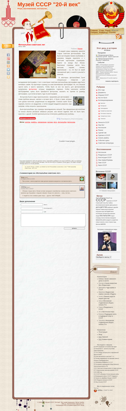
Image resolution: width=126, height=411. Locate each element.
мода (97, 215)
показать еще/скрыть (111, 81)
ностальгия (104, 215)
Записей (103, 337)
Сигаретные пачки (105, 116)
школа (102, 224)
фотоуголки (33, 89)
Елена (101, 279)
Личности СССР (103, 122)
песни (103, 218)
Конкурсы (103, 32)
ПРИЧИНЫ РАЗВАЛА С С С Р (103, 362)
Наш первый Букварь (105, 160)
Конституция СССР (104, 157)
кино (112, 211)
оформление (42, 122)
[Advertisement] (34, 141)
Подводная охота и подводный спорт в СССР (107, 316)
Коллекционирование (105, 100)
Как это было (102, 98)
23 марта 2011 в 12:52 (28, 179)
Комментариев (105, 339)
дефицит (110, 207)
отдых (112, 215)
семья (98, 222)
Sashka (81, 402)
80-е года (101, 90)
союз (106, 222)
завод (103, 209)
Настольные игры (108, 312)
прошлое (99, 220)
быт (107, 203)
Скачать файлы (103, 138)
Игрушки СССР (103, 95)
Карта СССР (102, 165)
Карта (107, 30)
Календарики (104, 108)
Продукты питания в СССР (104, 380)
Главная (94, 30)
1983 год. (99, 372)
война (110, 203)
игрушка (111, 209)
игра (106, 209)
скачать (102, 222)
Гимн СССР (102, 163)
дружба (115, 207)
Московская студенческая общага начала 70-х (106, 303)
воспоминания (100, 205)
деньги (115, 205)
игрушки (98, 211)
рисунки (50, 122)
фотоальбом (62, 122)
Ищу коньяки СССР (101, 382)
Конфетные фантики (106, 111)
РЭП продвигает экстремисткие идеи (106, 346)
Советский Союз (101, 203)
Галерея (94, 32)
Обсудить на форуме (27, 118)
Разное (80, 49)
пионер (107, 218)
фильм (98, 224)
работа (104, 220)
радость (109, 220)
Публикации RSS (61, 405)
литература (106, 213)
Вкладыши (103, 105)
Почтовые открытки (106, 113)
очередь (98, 218)
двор (111, 205)
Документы (102, 92)
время (107, 205)
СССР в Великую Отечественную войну (107, 374)
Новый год (109, 198)
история (107, 211)
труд (114, 222)
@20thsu (99, 390)
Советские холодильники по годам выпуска (109, 368)
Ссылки (112, 32)
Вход (100, 334)
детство (103, 207)
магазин (112, 213)
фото (55, 122)
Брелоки (103, 103)
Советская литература (106, 143)
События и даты (103, 140)
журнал (98, 209)
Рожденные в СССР (105, 155)
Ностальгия (102, 127)
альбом (27, 122)
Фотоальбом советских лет (31, 45)
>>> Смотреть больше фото (107, 190)
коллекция (99, 213)
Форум (115, 30)
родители (115, 220)
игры (102, 211)
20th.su (64, 404)
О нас (101, 30)
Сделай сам (102, 133)
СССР (101, 200)
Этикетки (103, 118)
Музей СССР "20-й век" (48, 4)
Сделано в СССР (104, 135)
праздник (113, 218)
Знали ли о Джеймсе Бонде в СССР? (106, 378)
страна (111, 222)
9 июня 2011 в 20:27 (27, 189)
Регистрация (103, 332)
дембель (34, 122)
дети (98, 207)
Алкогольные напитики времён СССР (107, 370)
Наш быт (101, 125)
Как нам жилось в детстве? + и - (105, 356)
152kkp (23, 187)
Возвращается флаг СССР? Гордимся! (106, 376)
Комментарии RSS (74, 405)
